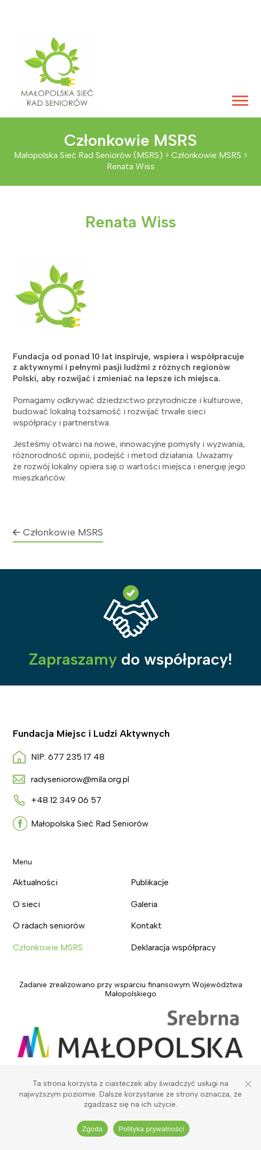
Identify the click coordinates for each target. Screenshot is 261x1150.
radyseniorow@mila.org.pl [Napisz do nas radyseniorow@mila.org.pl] (80, 779)
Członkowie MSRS (58, 532)
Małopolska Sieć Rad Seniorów (89, 823)
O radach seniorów (49, 925)
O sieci (26, 904)
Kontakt (146, 925)
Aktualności (35, 882)
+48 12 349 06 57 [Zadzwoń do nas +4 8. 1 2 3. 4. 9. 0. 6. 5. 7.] (66, 800)
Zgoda (92, 1129)
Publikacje (150, 882)
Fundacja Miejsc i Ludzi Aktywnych (91, 733)
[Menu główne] (240, 100)
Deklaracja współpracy (173, 947)
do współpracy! (130, 659)
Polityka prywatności (151, 1129)
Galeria (144, 904)
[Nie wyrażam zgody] (247, 1083)
